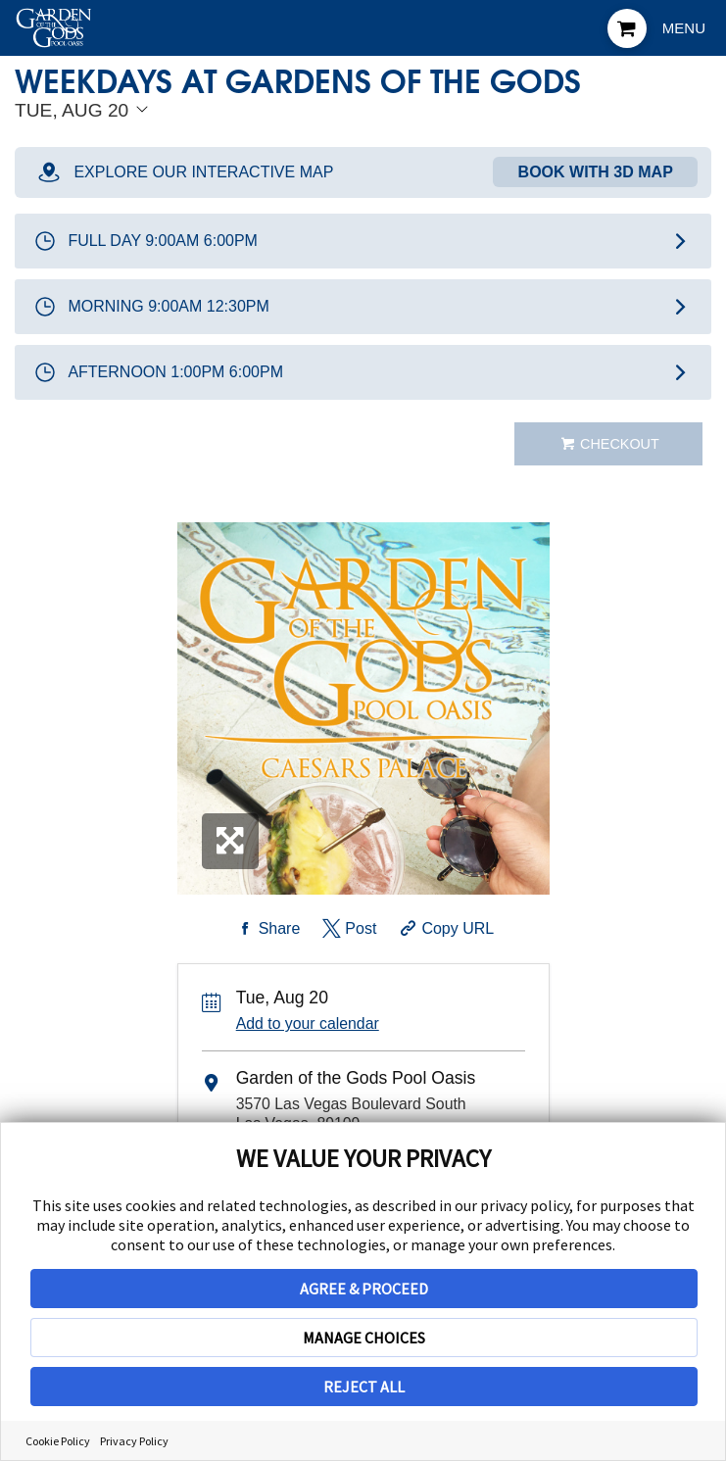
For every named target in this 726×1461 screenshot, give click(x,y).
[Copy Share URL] (445, 929)
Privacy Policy (134, 1441)
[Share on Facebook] (266, 929)
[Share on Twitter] (348, 929)
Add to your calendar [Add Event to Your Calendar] (307, 1023)
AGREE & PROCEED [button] (364, 1288)
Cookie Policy (57, 1441)
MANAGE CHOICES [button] (364, 1337)
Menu (683, 28)
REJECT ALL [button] (364, 1386)
